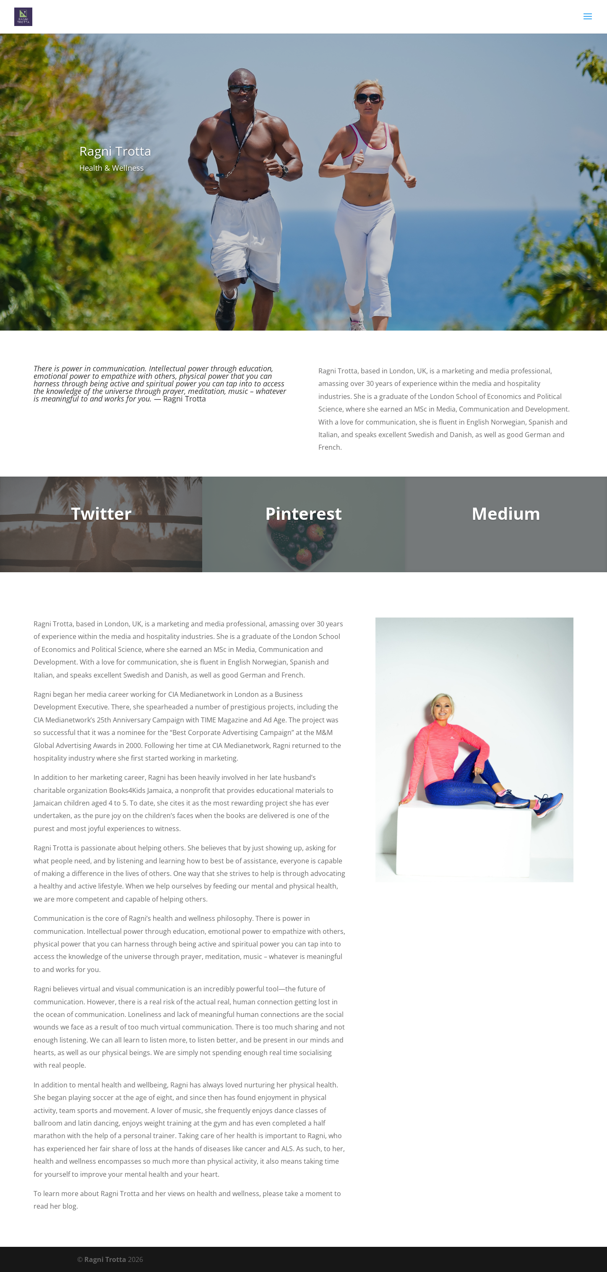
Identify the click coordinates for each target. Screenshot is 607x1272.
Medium (506, 513)
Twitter (101, 513)
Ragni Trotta (105, 1259)
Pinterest (303, 513)
